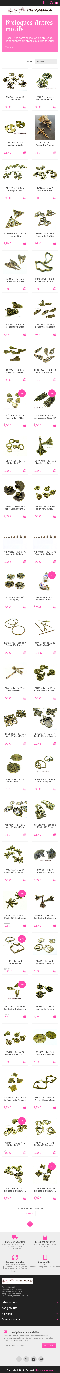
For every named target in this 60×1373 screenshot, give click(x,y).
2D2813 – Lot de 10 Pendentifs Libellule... (15, 871)
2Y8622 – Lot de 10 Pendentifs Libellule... (15, 916)
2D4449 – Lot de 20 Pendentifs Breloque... (45, 1189)
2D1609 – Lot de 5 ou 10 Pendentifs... (14, 1144)
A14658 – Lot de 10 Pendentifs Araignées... (15, 99)
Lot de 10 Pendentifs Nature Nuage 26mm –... (45, 1100)
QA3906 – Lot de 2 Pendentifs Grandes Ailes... (15, 281)
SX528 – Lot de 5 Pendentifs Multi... (45, 189)
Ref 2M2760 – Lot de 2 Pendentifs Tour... (45, 462)
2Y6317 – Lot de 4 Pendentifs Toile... (45, 98)
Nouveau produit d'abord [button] (47, 61)
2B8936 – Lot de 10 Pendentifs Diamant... (45, 1144)
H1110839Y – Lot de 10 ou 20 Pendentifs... (45, 371)
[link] (19, 1359)
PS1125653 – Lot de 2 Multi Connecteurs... (15, 507)
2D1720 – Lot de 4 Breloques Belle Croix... (15, 190)
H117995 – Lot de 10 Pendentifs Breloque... (15, 1007)
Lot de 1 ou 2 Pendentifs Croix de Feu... (45, 145)
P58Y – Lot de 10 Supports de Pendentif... (15, 963)
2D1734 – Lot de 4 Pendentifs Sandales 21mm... (45, 327)
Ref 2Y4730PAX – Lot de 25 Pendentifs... (45, 507)
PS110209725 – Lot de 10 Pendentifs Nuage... (15, 1098)
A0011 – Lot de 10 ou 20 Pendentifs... (15, 689)
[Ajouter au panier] (24, 107)
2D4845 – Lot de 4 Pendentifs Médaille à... (45, 1054)
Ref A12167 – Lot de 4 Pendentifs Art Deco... (45, 735)
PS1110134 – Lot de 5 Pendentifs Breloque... (45, 916)
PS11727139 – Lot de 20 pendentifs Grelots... (15, 553)
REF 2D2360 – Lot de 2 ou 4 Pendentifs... (15, 735)
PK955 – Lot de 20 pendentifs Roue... (45, 1007)
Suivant (29, 1213)
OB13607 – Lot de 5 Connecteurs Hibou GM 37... (45, 418)
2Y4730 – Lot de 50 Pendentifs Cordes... (15, 1053)
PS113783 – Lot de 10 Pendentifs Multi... (45, 234)
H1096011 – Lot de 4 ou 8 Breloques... (45, 780)
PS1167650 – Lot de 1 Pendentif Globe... (45, 598)
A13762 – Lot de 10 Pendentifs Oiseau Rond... (45, 963)
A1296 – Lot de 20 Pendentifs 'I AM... (15, 416)
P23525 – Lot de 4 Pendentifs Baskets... (15, 371)
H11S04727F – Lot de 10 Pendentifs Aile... (45, 280)
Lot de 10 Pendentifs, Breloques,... (15, 598)
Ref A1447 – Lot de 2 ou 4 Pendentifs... (15, 825)
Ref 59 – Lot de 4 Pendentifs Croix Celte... (15, 145)
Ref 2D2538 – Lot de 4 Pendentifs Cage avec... (45, 827)
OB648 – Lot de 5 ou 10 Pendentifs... (15, 780)
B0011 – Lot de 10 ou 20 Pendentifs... (45, 644)
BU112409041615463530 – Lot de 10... (15, 234)
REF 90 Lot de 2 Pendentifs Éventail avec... (45, 872)
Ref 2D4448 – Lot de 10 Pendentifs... (15, 462)
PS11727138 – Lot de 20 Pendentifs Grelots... (45, 553)
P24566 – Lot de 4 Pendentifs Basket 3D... (15, 327)
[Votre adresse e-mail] (23, 1345)
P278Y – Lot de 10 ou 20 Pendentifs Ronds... (45, 689)
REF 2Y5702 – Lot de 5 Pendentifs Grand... (15, 644)
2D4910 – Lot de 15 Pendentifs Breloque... (15, 1189)
